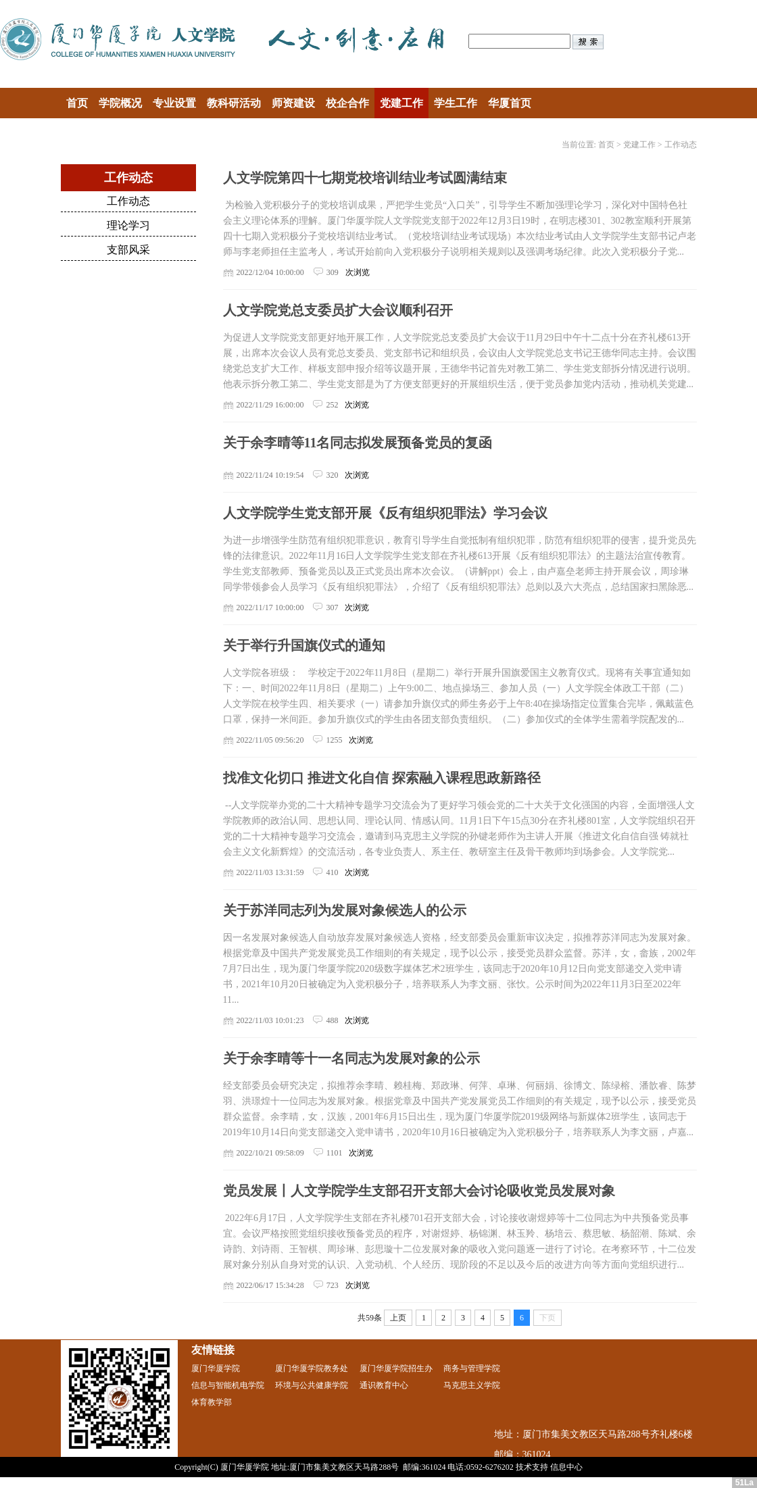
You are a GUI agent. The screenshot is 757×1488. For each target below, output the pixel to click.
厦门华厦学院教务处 (311, 1368)
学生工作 (455, 103)
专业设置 (174, 103)
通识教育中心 (384, 1385)
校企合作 (347, 103)
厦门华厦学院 (215, 1368)
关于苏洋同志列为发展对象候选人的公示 (344, 910)
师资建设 (293, 103)
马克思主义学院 (471, 1385)
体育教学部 (211, 1402)
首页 (77, 103)
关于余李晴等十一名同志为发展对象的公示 (351, 1058)
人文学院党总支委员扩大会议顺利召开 (338, 310)
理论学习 (128, 225)
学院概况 (120, 103)
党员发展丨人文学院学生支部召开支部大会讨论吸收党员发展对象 (419, 1190)
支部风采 (128, 249)
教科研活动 (234, 103)
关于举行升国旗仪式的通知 (304, 645)
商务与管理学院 (471, 1368)
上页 (398, 1317)
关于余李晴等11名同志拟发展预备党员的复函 (358, 442)
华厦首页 (509, 103)
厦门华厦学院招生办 (396, 1368)
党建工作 (401, 103)
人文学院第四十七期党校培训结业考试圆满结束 (365, 177)
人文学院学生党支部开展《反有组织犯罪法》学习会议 (385, 512)
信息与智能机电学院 (227, 1385)
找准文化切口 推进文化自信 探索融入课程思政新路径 (382, 777)
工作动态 (680, 144)
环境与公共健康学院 (311, 1385)
